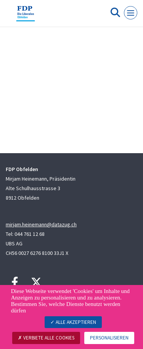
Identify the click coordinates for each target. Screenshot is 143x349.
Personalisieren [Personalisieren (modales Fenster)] (109, 338)
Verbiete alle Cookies (46, 338)
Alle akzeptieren (73, 322)
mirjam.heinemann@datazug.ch (41, 224)
